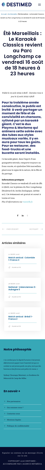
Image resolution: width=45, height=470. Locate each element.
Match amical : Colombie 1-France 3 (21, 258)
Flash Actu (16, 267)
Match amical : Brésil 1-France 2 (20, 317)
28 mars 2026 (14, 284)
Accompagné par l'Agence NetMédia (22, 464)
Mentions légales (14, 420)
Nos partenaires (13, 401)
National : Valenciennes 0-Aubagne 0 (22, 288)
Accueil (3, 14)
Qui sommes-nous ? (15, 407)
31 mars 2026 (13, 254)
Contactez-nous (13, 413)
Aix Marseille (12, 14)
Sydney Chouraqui (11, 375)
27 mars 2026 (14, 313)
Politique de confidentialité (18, 426)
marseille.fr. (28, 201)
